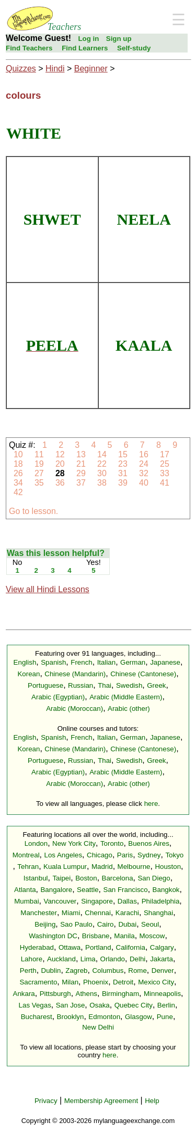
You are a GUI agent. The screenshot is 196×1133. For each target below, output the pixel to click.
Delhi (137, 959)
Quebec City (133, 1005)
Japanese (165, 662)
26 (18, 473)
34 (18, 482)
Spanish (53, 662)
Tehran (28, 866)
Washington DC (53, 936)
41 (165, 482)
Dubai (127, 924)
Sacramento (38, 982)
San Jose (70, 1005)
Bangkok (166, 890)
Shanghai (158, 913)
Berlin (166, 1005)
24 (144, 463)
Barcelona (117, 878)
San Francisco (125, 890)
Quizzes (21, 68)
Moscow (152, 936)
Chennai (98, 913)
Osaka (99, 1005)
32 (144, 473)
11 (39, 454)
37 (81, 482)
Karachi (127, 913)
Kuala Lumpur (65, 866)
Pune (165, 1017)
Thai (104, 685)
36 (60, 482)
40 (144, 482)
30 (102, 473)
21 (81, 463)
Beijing (44, 924)
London (36, 843)
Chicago (99, 855)
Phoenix (95, 982)
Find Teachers (29, 48)
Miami (71, 913)
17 (165, 454)
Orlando (112, 959)
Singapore (97, 901)
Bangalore (56, 890)
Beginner (91, 68)
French (81, 662)
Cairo (105, 924)
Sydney (148, 855)
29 (81, 473)
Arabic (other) (129, 708)
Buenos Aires (148, 843)
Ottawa (69, 947)
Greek (156, 685)
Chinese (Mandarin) (75, 674)
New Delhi (98, 1027)
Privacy (45, 1101)
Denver (163, 970)
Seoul (150, 924)
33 (165, 473)
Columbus (107, 970)
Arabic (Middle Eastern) (125, 697)
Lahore (32, 959)
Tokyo (174, 855)
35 (39, 482)
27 (39, 473)
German (132, 662)
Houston (168, 866)
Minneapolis (162, 994)
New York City (74, 843)
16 (144, 454)
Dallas (127, 901)
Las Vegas (35, 1005)
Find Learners (85, 48)
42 (18, 492)
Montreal (26, 855)
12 (60, 454)
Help (152, 1101)
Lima (88, 959)
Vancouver (60, 901)
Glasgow (138, 1017)
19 (39, 463)
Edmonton (104, 1017)
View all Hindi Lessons (47, 589)
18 (18, 463)
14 (102, 454)
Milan (70, 982)
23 (123, 463)
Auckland (61, 959)
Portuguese (45, 685)
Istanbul (36, 878)
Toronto (111, 843)
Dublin (51, 970)
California (130, 947)
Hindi (54, 68)
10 (18, 454)
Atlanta (25, 890)
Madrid (102, 866)
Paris (125, 855)
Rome (137, 970)
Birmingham (120, 994)
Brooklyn (70, 1017)
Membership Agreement (101, 1101)
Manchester (38, 913)
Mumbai (26, 901)
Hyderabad (37, 947)
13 (81, 454)
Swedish (129, 685)
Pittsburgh (55, 994)
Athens (87, 994)
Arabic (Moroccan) (74, 708)
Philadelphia (161, 901)
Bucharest (36, 1017)
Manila (124, 936)
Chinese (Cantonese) (143, 674)
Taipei (61, 878)
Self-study (134, 48)
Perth (28, 970)
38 (102, 482)
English (25, 662)
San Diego (153, 878)
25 (165, 463)
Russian (80, 685)
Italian (106, 662)
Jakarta (161, 959)
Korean (28, 674)
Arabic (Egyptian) (58, 697)
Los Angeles (63, 855)
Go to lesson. (33, 511)
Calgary (162, 947)
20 (60, 463)
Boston (86, 878)
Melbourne (134, 866)
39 (123, 482)
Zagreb (76, 970)
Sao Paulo (76, 924)
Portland (98, 947)
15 (123, 454)
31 (123, 473)
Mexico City (156, 982)
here (151, 803)
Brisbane (96, 936)
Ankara (24, 994)
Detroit (123, 982)
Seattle (88, 890)
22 (102, 463)
